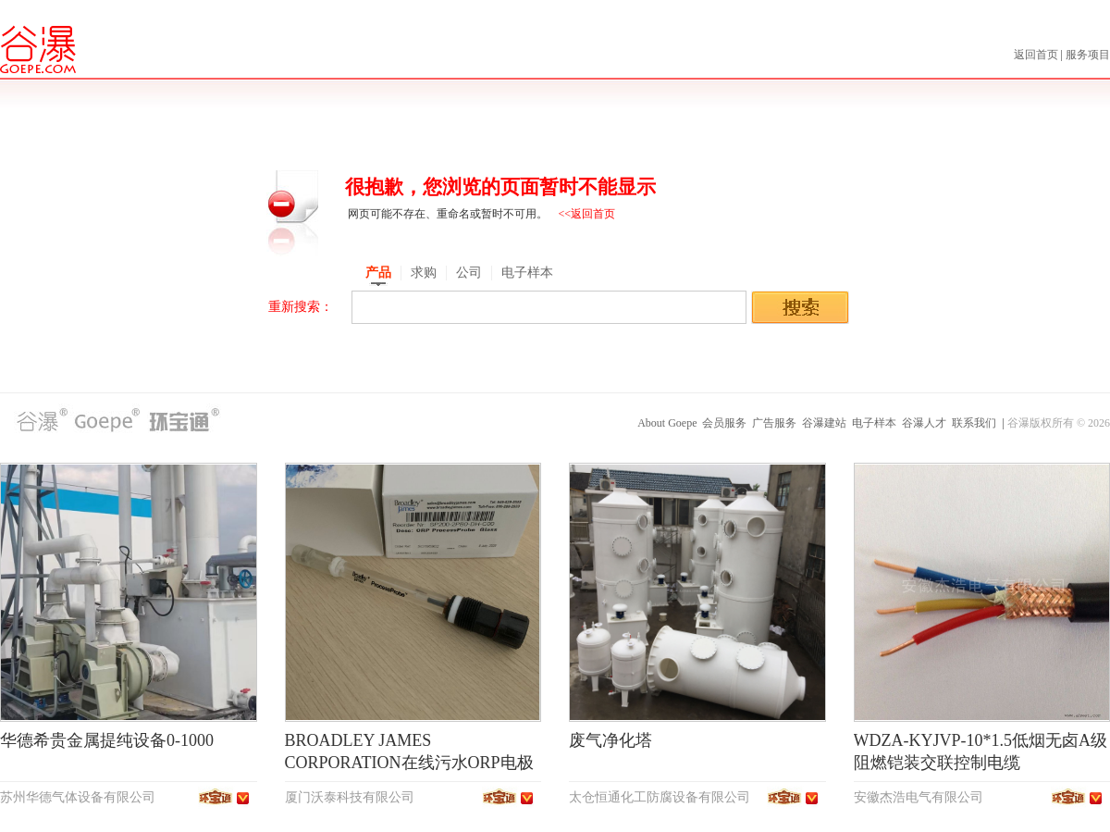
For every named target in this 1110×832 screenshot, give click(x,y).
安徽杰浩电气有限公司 (918, 797)
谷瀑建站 (824, 422)
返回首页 (1037, 54)
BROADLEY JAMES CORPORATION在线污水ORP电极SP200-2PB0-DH (409, 762)
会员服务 (724, 422)
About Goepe (667, 422)
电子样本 (874, 422)
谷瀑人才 (924, 422)
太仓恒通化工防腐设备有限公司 (659, 797)
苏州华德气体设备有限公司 (77, 797)
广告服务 (774, 422)
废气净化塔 (610, 740)
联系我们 (974, 422)
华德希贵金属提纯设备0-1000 (107, 740)
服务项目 (1088, 54)
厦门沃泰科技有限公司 (349, 797)
